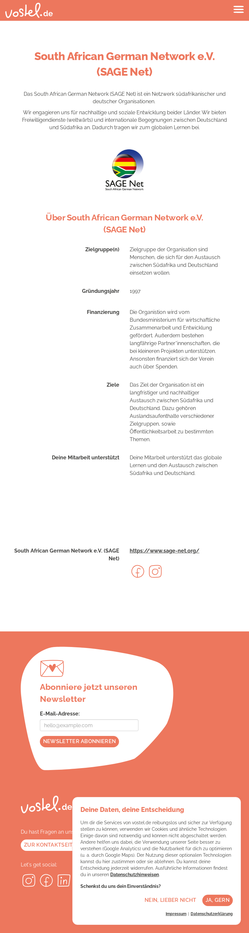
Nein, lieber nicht (170, 900)
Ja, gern (218, 900)
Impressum (176, 914)
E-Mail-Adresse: (60, 714)
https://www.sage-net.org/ (164, 551)
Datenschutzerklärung (212, 914)
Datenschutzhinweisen (134, 874)
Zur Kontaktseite (50, 845)
